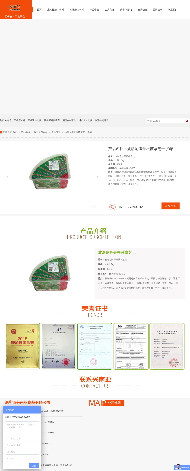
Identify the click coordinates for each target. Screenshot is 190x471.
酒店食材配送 (69, 120)
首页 (15, 132)
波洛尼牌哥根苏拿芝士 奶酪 (78, 132)
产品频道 (26, 132)
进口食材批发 (85, 120)
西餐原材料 (19, 120)
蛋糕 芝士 (56, 132)
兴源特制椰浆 (101, 120)
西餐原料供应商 (52, 120)
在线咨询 (170, 206)
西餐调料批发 (34, 120)
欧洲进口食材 (41, 132)
